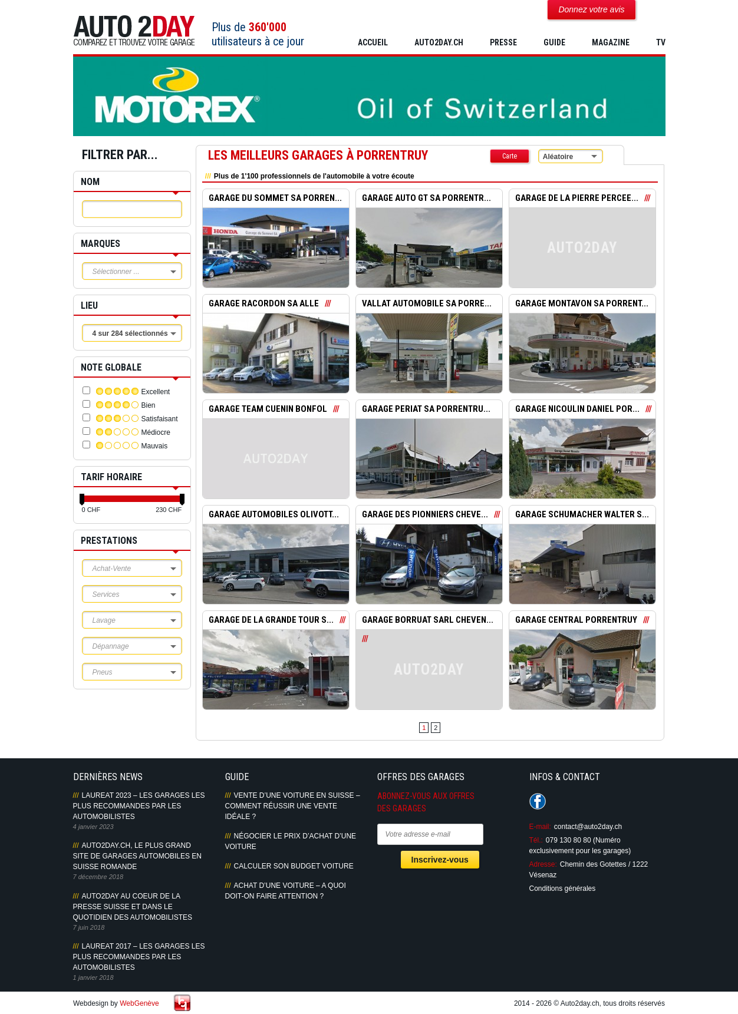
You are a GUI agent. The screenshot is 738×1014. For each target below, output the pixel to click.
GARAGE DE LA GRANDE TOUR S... (271, 620)
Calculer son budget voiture (294, 866)
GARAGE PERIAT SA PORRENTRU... (427, 409)
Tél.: (536, 840)
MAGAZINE (611, 42)
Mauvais (154, 446)
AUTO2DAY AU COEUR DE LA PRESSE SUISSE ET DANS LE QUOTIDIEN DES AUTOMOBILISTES (132, 906)
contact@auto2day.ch (588, 827)
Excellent (155, 392)
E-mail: (540, 827)
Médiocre (155, 432)
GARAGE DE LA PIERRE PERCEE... (576, 198)
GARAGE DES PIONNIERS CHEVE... (425, 515)
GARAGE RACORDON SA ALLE (264, 304)
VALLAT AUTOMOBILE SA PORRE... (427, 304)
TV (660, 42)
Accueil (373, 42)
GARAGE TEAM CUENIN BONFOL (268, 409)
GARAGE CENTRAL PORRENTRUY (576, 620)
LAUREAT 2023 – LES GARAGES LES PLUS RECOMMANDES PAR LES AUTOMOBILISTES (139, 806)
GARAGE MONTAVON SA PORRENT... (582, 304)
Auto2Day (134, 31)
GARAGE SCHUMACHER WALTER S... (582, 515)
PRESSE (503, 42)
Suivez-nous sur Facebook (537, 801)
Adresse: (543, 864)
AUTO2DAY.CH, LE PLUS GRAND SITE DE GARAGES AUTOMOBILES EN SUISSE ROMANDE (137, 856)
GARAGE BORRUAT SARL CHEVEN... (428, 620)
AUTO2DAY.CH (438, 42)
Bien (148, 405)
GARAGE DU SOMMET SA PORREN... (275, 198)
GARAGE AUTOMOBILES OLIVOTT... (275, 515)
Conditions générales (562, 888)
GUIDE (554, 42)
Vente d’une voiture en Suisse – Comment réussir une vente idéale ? (292, 806)
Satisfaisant (159, 419)
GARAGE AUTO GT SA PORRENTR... (427, 198)
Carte (509, 156)
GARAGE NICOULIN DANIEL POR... (577, 409)
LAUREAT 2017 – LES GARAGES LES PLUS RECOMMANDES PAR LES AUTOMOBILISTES (139, 957)
